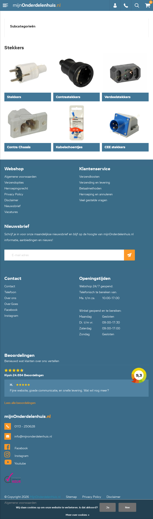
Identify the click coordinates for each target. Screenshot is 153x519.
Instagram (11, 316)
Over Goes (11, 304)
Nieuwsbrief (12, 206)
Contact (9, 286)
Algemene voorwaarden (20, 177)
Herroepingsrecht (16, 188)
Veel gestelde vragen (93, 200)
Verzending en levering (94, 182)
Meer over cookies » (77, 514)
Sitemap (71, 497)
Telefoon (10, 292)
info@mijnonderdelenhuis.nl (33, 436)
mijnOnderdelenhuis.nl (37, 5)
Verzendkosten (89, 177)
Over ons (10, 298)
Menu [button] (5, 5)
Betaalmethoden (90, 188)
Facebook (10, 310)
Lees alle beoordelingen (20, 403)
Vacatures (11, 212)
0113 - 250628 (125, 5)
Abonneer (129, 255)
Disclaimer (11, 200)
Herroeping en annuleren (96, 194)
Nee (127, 507)
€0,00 (147, 4)
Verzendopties (14, 182)
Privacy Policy (13, 194)
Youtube (15, 462)
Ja (107, 507)
